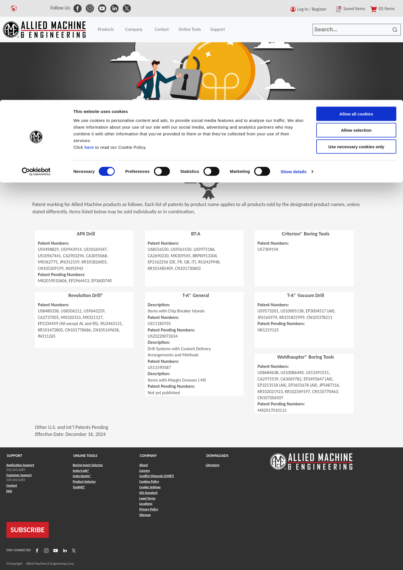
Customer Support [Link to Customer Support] (19, 475)
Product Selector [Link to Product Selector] (84, 481)
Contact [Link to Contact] (11, 485)
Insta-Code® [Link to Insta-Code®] (81, 471)
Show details (294, 71)
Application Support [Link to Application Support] (20, 465)
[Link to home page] (311, 458)
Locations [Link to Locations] (146, 504)
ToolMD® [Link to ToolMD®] (79, 487)
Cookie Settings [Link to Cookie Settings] (150, 487)
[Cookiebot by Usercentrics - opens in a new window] (36, 71)
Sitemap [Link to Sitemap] (145, 515)
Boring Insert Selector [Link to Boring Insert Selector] (88, 465)
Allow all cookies (356, 13)
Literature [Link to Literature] (212, 465)
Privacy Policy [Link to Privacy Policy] (148, 509)
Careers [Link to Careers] (144, 471)
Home (8, 137)
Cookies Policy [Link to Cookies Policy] (149, 481)
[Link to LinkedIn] (64, 550)
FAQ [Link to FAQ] (9, 491)
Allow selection (356, 30)
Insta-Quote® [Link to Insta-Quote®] (82, 476)
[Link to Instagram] (45, 550)
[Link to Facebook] (36, 550)
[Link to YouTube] (55, 550)
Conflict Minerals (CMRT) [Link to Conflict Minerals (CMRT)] (156, 476)
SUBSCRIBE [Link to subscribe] (28, 529)
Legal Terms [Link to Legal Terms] (147, 498)
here (89, 47)
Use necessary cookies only (356, 47)
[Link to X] (73, 550)
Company (29, 137)
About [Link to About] (143, 465)
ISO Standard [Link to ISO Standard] (148, 493)
